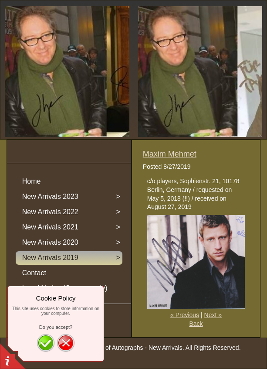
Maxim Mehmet (169, 154)
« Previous (184, 314)
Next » (213, 314)
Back (196, 323)
